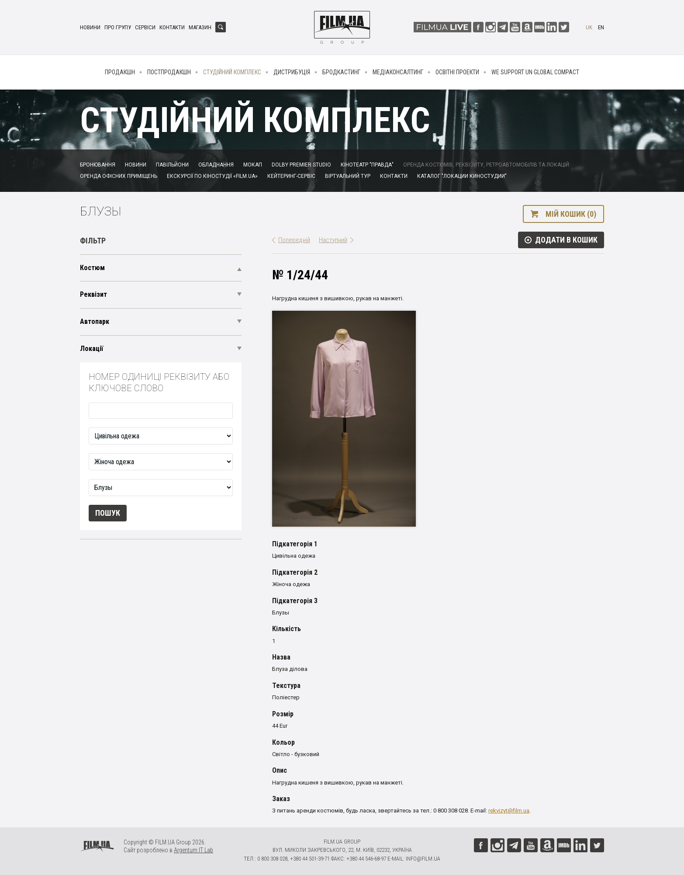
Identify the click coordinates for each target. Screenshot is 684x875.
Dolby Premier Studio (301, 165)
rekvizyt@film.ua (508, 810)
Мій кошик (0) (571, 214)
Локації (91, 348)
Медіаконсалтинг (398, 72)
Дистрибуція (291, 72)
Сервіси (145, 27)
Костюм (92, 268)
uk (589, 27)
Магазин (200, 27)
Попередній (294, 240)
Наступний (333, 240)
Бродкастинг (341, 72)
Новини (90, 27)
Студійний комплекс (232, 72)
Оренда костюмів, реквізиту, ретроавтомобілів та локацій (486, 165)
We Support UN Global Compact (535, 72)
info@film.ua (423, 858)
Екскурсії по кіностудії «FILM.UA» (212, 176)
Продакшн (120, 72)
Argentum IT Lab (193, 850)
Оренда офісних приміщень (118, 176)
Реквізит (93, 294)
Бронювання (97, 165)
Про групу (117, 27)
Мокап (252, 165)
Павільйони (172, 165)
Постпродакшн (169, 72)
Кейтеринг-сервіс (291, 176)
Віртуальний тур (347, 176)
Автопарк (94, 321)
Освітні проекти (457, 72)
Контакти (172, 27)
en (601, 27)
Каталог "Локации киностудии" (462, 176)
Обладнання (216, 165)
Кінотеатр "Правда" (367, 165)
